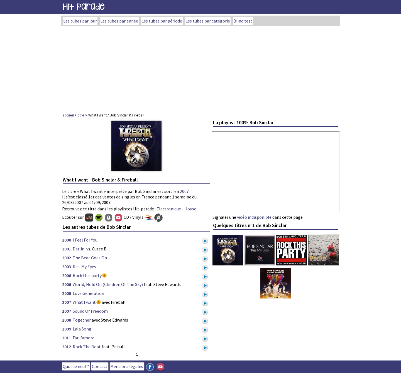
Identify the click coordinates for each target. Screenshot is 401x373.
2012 (66, 346)
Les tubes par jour (80, 21)
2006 (66, 275)
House (190, 209)
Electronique (169, 209)
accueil (68, 115)
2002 (66, 257)
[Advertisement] (200, 68)
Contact (99, 366)
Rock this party (87, 275)
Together (82, 320)
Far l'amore (83, 337)
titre (81, 115)
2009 (66, 329)
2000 (66, 240)
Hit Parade (83, 7)
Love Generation (88, 293)
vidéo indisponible (254, 217)
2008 (66, 320)
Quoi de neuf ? (76, 366)
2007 (184, 191)
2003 (66, 266)
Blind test (242, 21)
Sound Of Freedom (90, 311)
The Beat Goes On (90, 257)
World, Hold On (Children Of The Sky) (108, 284)
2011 (66, 337)
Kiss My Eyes (84, 266)
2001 (66, 249)
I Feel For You (85, 240)
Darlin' (79, 249)
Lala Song (82, 329)
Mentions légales (126, 366)
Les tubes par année (119, 21)
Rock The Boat (87, 346)
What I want (84, 302)
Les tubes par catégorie (207, 21)
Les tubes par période (161, 21)
